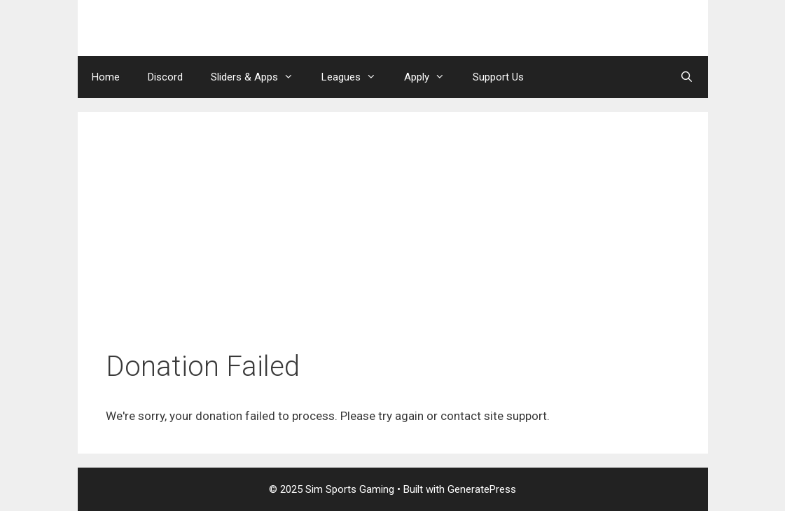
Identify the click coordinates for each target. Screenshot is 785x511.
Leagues (355, 77)
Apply (431, 77)
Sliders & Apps (259, 77)
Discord (165, 77)
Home (106, 77)
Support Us (498, 77)
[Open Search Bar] (686, 77)
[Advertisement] (393, 245)
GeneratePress (481, 489)
